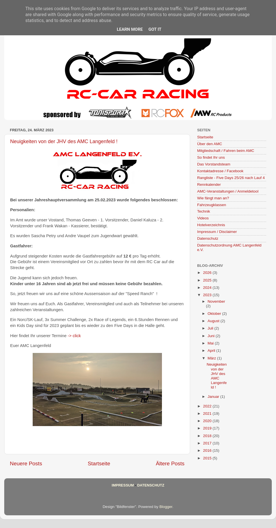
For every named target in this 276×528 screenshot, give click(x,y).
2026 (208, 272)
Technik (203, 211)
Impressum (123, 485)
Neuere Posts (26, 463)
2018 (208, 436)
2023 (208, 295)
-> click (74, 335)
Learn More (130, 29)
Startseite (99, 463)
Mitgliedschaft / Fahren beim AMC (225, 151)
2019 (208, 428)
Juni (212, 336)
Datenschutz (207, 238)
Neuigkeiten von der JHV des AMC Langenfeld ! (63, 141)
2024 (208, 287)
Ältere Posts (170, 463)
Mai (211, 343)
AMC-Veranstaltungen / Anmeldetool (228, 191)
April (212, 350)
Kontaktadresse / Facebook (220, 171)
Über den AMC (209, 144)
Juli (211, 328)
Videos (203, 218)
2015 (208, 458)
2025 (208, 280)
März (212, 358)
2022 (208, 406)
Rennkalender (209, 184)
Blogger (165, 507)
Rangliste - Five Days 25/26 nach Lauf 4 (231, 178)
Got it (154, 29)
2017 (208, 443)
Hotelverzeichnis (211, 225)
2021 (208, 413)
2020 (208, 421)
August (214, 321)
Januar (214, 396)
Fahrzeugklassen (211, 205)
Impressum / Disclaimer (217, 232)
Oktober (215, 313)
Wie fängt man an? (213, 198)
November (216, 301)
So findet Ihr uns (211, 157)
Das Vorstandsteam (213, 164)
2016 (208, 450)
